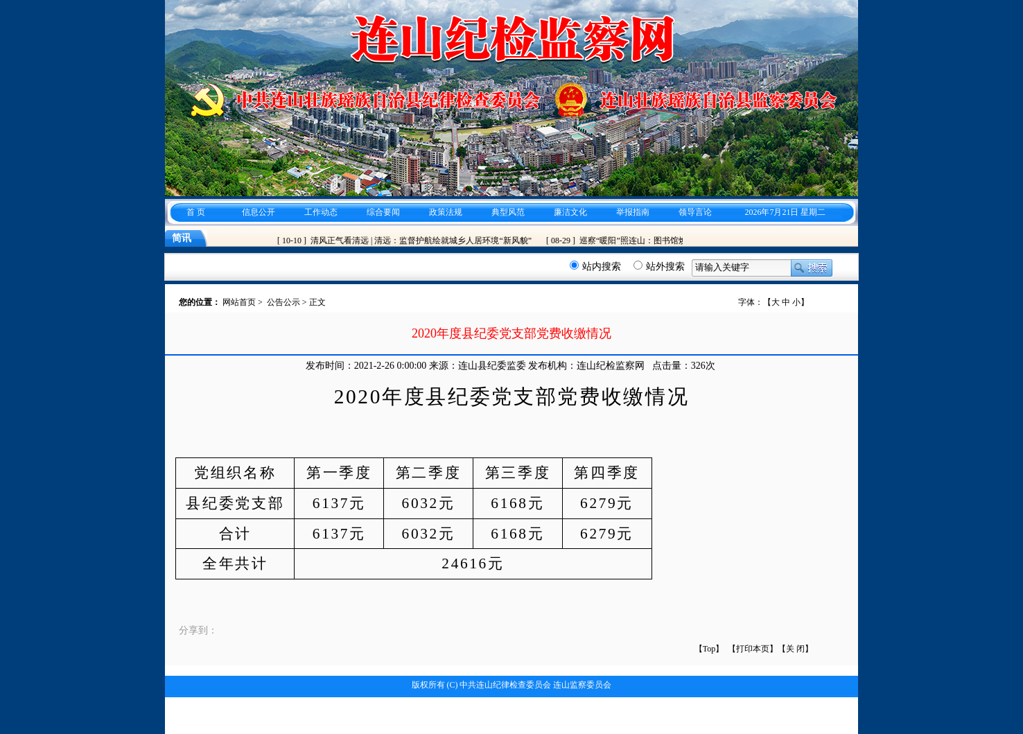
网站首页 (239, 302)
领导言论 (695, 212)
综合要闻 (383, 212)
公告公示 (283, 302)
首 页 (195, 212)
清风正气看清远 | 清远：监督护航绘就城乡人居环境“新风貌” (423, 240)
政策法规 (445, 212)
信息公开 (258, 212)
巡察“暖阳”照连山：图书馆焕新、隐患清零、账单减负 (681, 240)
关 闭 (795, 649)
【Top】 (709, 649)
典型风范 (508, 212)
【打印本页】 (753, 649)
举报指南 (632, 212)
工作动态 (321, 212)
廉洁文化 (570, 212)
